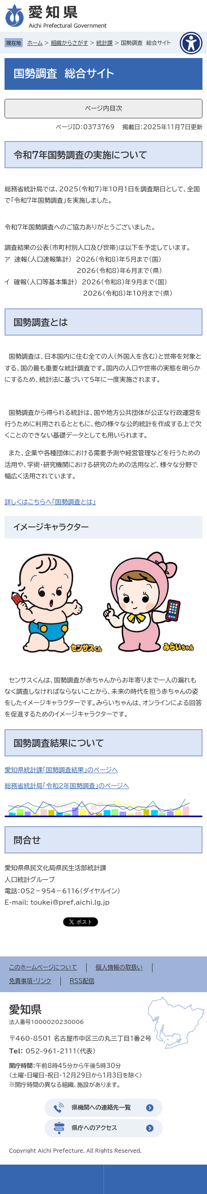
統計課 (104, 42)
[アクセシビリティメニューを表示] (191, 43)
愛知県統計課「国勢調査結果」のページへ (61, 770)
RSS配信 (82, 981)
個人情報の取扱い (119, 967)
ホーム (35, 42)
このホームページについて (43, 967)
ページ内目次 (103, 108)
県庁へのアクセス (94, 1128)
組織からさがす (69, 42)
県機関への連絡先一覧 (101, 1108)
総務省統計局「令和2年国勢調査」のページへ (67, 786)
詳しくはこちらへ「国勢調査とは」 (50, 502)
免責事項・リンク (30, 981)
